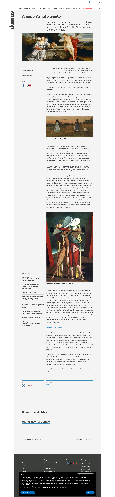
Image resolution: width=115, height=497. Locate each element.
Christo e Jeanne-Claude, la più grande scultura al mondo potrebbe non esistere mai (32, 298)
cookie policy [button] (67, 478)
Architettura (26, 9)
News (20, 9)
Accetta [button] (90, 492)
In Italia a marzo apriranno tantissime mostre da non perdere (32, 312)
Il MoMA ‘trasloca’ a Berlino (32, 318)
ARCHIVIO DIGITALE (67, 1)
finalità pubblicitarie (29, 483)
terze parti (43, 480)
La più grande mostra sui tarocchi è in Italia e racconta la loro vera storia (32, 323)
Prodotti (55, 9)
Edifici (45, 466)
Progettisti (47, 460)
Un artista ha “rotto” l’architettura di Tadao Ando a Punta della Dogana (31, 278)
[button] (85, 474)
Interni (33, 9)
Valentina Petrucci (27, 70)
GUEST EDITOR (51, 1)
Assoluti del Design (64, 9)
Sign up (95, 2)
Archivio (49, 9)
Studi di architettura (49, 469)
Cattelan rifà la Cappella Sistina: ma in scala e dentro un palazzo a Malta (33, 306)
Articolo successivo (82, 439)
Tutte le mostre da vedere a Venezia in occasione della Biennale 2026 (31, 286)
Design (39, 9)
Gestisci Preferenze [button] (28, 492)
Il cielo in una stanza (29, 292)
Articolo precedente (33, 439)
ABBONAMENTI (78, 1)
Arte (44, 9)
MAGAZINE (58, 1)
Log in (99, 2)
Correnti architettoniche (51, 463)
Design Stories (75, 9)
